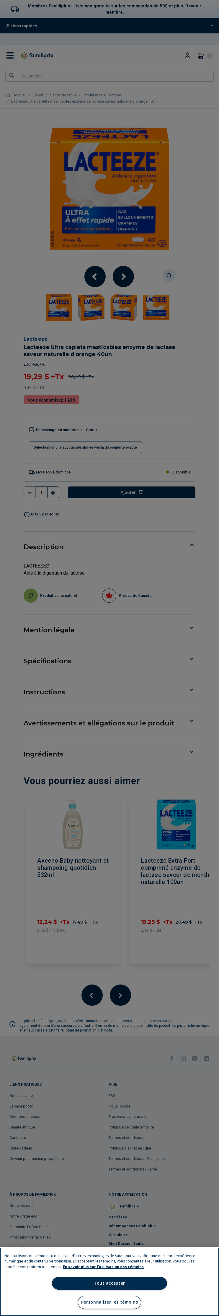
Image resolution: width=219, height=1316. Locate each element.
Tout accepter (109, 1283)
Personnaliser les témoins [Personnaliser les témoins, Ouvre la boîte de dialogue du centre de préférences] (109, 1302)
